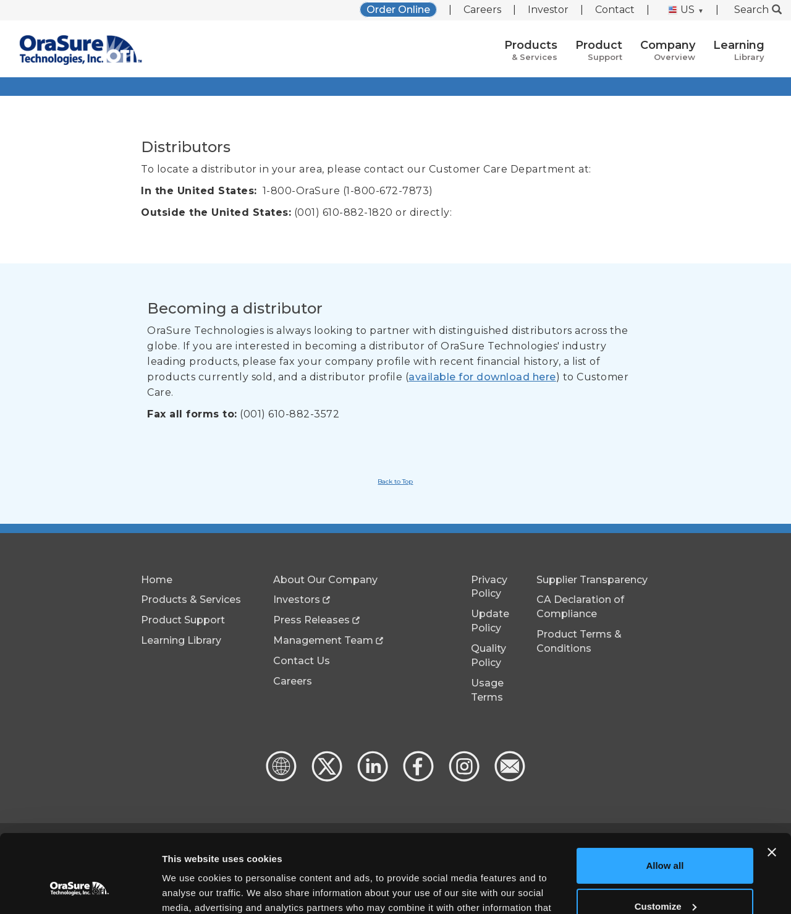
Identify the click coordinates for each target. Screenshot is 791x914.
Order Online (398, 9)
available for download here (482, 377)
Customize (665, 839)
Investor (548, 9)
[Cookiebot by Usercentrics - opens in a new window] (80, 890)
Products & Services (191, 599)
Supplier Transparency (592, 580)
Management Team (323, 640)
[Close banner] (772, 785)
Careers (482, 9)
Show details (190, 889)
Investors (296, 599)
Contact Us (301, 661)
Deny (665, 879)
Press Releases (311, 620)
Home (156, 580)
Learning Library (181, 640)
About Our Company (325, 580)
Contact (615, 9)
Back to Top (395, 481)
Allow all (664, 798)
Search (758, 9)
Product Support (183, 620)
